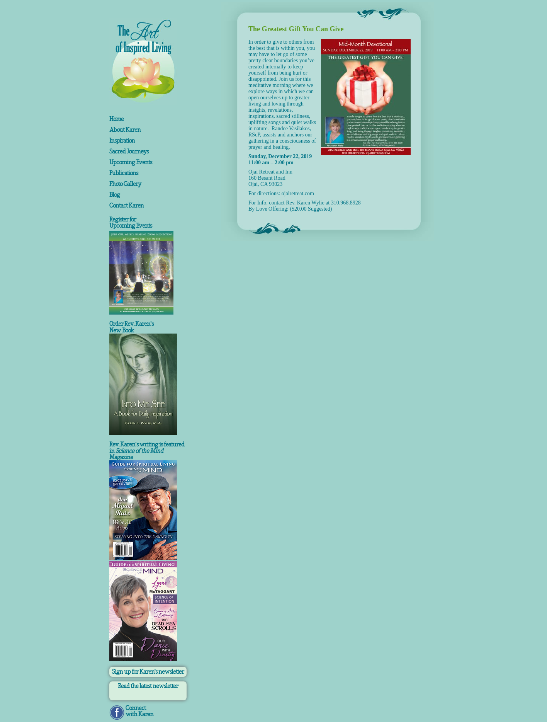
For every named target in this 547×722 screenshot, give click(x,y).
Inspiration (122, 141)
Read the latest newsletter (148, 686)
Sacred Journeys (128, 151)
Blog (114, 195)
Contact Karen (126, 206)
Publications (123, 173)
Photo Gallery (125, 184)
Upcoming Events (130, 162)
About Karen (125, 130)
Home (116, 119)
